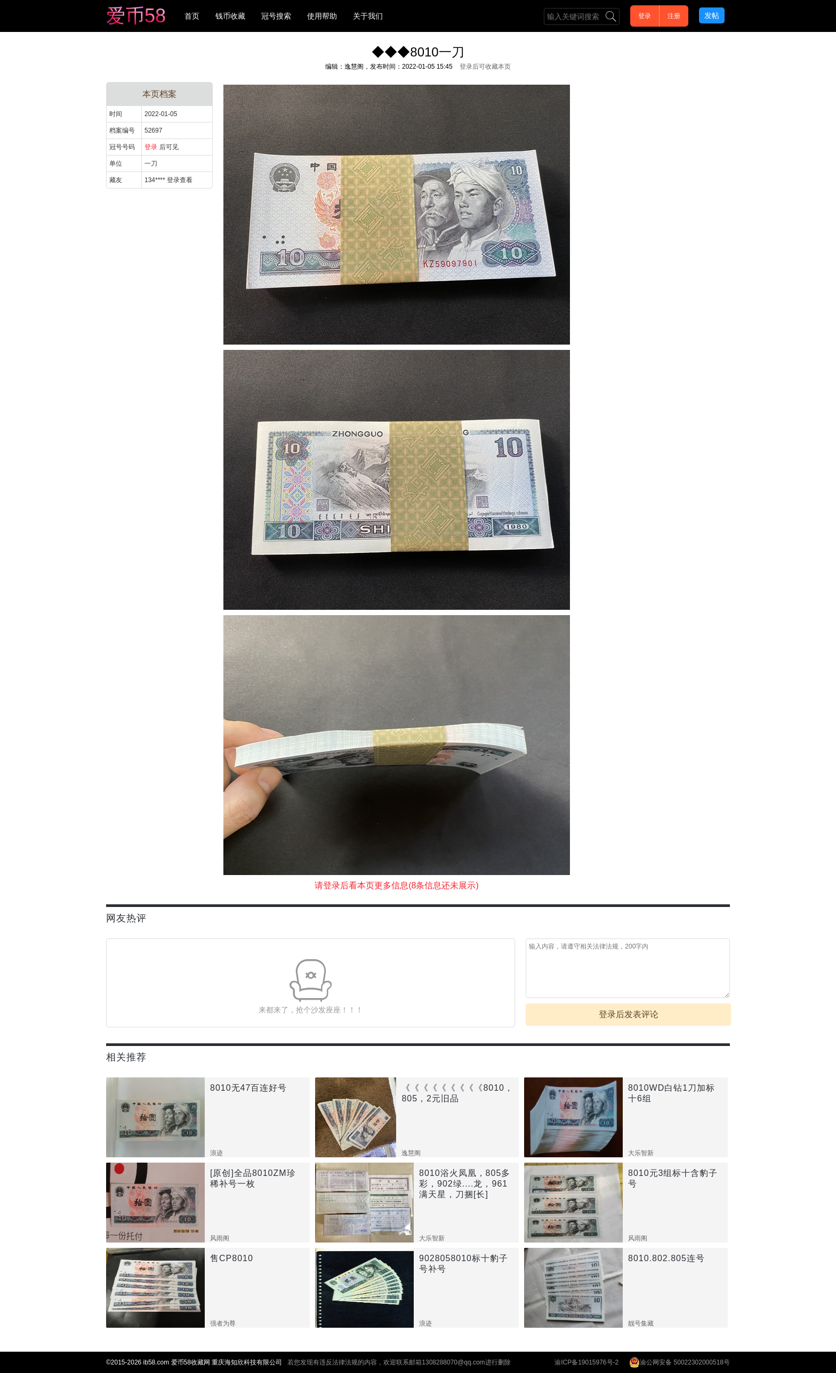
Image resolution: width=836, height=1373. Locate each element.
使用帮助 (322, 16)
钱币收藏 (230, 16)
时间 (115, 114)
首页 (191, 16)
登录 (644, 16)
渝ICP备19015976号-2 (586, 1362)
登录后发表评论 (628, 1014)
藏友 (115, 180)
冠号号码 (122, 147)
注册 (674, 16)
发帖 (711, 15)
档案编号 (122, 130)
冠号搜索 (276, 16)
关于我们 (368, 16)
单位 (115, 163)
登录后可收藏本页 (485, 66)
